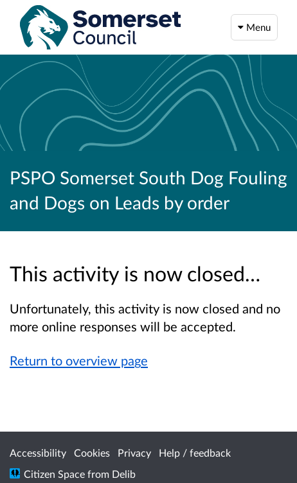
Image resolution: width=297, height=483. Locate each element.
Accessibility (38, 452)
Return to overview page (79, 360)
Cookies (92, 452)
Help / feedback (195, 452)
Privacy (134, 452)
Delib (124, 474)
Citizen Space (54, 474)
